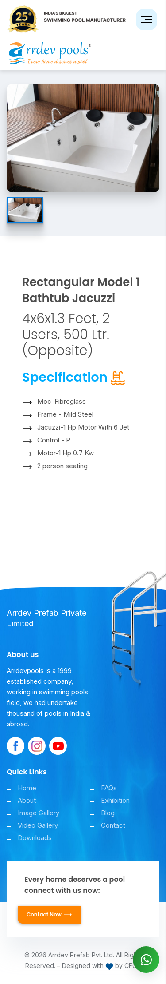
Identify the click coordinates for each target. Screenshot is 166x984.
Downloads (35, 837)
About (27, 800)
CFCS (132, 965)
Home (27, 788)
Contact (113, 825)
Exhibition (115, 800)
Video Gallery (38, 825)
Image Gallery (38, 813)
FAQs (109, 788)
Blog (108, 813)
